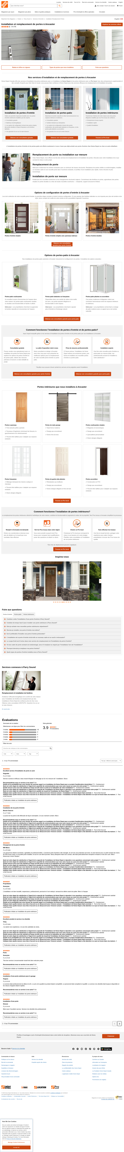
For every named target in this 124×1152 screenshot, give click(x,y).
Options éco (95, 1076)
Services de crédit (67, 2)
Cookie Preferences (32, 1096)
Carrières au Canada (98, 1059)
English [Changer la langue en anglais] (121, 2)
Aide (33, 1056)
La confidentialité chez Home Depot (71, 1068)
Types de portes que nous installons (61, 67)
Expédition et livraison (7, 1068)
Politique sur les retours (7, 1059)
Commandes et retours (8, 1056)
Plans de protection (67, 1062)
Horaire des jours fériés (98, 1068)
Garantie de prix (5, 1074)
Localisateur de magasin (99, 1065)
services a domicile (38, 19)
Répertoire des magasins (8, 19)
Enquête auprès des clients (39, 1062)
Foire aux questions (102, 67)
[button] (59, 6)
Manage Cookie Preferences (16, 1142)
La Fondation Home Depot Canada (101, 1071)
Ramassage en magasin (8, 1065)
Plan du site (19, 1099)
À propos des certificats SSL (107, 1099)
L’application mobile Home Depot (71, 1074)
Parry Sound (27, 19)
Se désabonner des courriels (8, 1099)
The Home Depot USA (44, 1096)
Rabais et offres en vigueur (21, 67)
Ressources (65, 1056)
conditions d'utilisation (55, 1093)
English (117, 19)
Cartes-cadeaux (112, 2)
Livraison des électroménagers (9, 1071)
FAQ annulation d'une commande (10, 1076)
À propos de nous (97, 1056)
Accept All (16, 1147)
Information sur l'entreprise (99, 1062)
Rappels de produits (67, 1065)
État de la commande (88, 2)
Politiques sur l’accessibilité (57, 1096)
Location (58, 2)
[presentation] (24, 581)
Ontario (19, 19)
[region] (16, 1135)
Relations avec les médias (99, 1074)
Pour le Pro (77, 2)
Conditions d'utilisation (6, 1096)
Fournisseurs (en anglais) (99, 1079)
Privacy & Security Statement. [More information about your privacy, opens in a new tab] (13, 1138)
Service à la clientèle (100, 2)
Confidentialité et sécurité (19, 1096)
